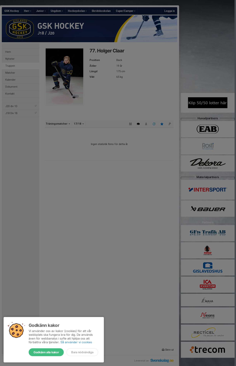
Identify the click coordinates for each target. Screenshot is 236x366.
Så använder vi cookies (76, 342)
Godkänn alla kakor (46, 352)
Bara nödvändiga (82, 352)
